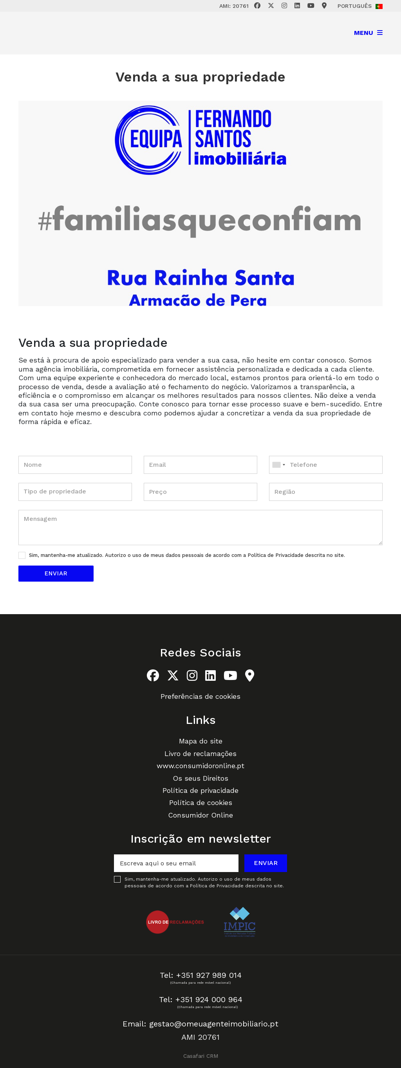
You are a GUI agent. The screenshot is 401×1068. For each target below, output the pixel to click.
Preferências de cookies (200, 696)
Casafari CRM (200, 1056)
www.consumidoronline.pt (200, 766)
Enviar (266, 863)
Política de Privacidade (276, 555)
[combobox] (325, 464)
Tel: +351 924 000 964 (200, 999)
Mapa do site (200, 741)
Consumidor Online (200, 815)
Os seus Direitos (200, 778)
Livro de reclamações (200, 753)
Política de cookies (200, 802)
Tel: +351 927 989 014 (201, 975)
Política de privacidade (200, 790)
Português (360, 6)
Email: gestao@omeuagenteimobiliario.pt (200, 1023)
